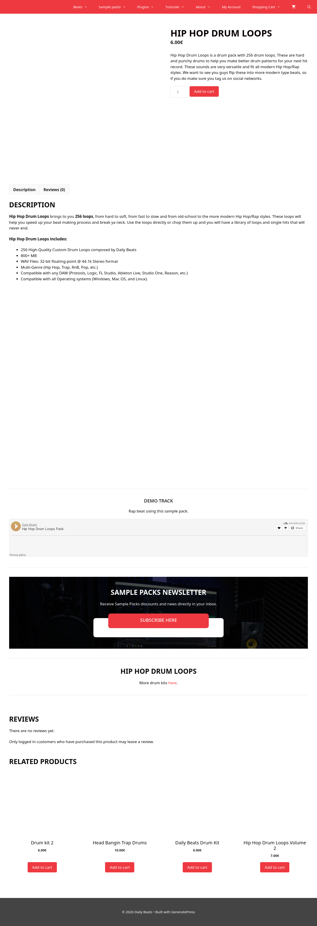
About (206, 7)
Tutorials (177, 7)
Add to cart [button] (42, 867)
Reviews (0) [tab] (54, 189)
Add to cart (204, 91)
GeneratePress (183, 912)
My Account (231, 7)
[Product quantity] (179, 92)
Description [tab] (24, 189)
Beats (83, 7)
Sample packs (115, 7)
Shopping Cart (269, 7)
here (172, 682)
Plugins (148, 7)
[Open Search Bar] (309, 7)
